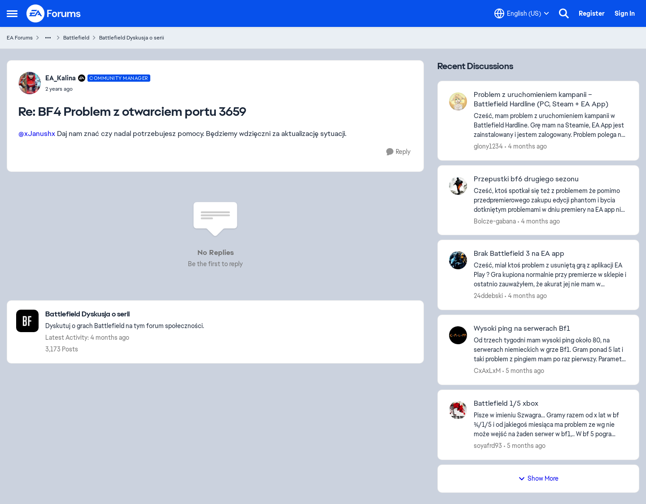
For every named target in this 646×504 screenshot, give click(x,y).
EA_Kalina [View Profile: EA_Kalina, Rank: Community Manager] (60, 78)
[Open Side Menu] (12, 13)
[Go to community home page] (53, 13)
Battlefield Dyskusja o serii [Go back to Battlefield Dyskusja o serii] (131, 37)
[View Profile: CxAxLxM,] (458, 335)
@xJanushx (36, 133)
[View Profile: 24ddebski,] (458, 260)
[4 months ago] (526, 146)
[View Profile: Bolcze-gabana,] (458, 186)
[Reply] (398, 152)
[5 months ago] (523, 371)
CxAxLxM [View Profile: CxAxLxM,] (487, 371)
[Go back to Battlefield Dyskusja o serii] (124, 314)
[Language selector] (521, 13)
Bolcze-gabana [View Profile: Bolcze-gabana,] (495, 221)
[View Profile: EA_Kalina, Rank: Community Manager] (29, 83)
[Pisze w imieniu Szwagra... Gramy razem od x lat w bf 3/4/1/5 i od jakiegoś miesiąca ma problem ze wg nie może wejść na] (551, 425)
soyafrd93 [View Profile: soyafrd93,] (488, 446)
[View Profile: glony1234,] (458, 101)
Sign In (625, 13)
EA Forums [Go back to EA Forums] (20, 37)
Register (592, 13)
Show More (538, 478)
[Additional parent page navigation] (48, 37)
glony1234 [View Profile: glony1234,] (488, 146)
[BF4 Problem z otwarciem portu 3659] (97, 89)
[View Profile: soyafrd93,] (458, 410)
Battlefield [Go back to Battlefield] (76, 37)
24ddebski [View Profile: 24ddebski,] (488, 296)
